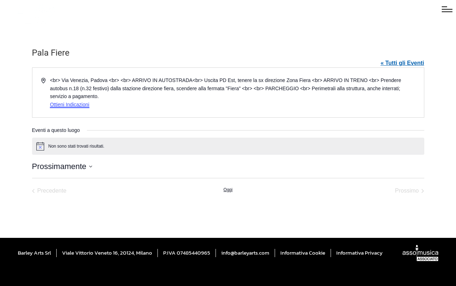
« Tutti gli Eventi (402, 63)
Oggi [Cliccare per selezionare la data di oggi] (227, 189)
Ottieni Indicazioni (69, 104)
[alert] (228, 146)
